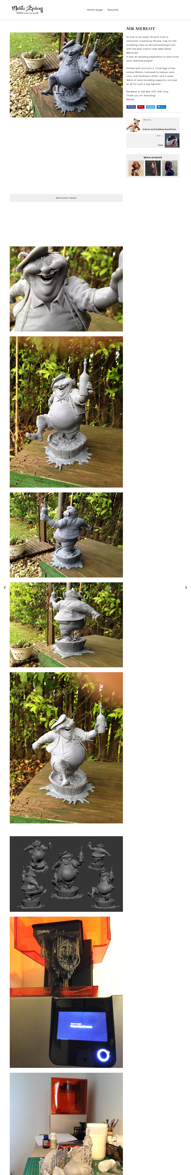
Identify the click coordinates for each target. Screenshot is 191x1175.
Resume (113, 9)
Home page (95, 9)
